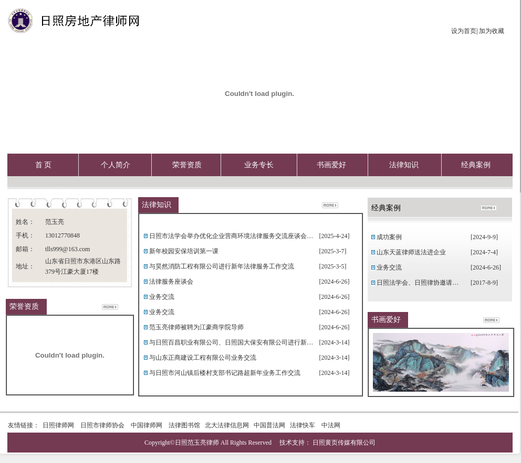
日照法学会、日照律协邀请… (418, 282)
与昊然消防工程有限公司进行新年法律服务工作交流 (221, 266)
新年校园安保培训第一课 (183, 251)
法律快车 (302, 425)
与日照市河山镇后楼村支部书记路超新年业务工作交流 (224, 372)
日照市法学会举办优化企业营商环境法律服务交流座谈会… (231, 236)
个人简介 (115, 165)
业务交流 (161, 296)
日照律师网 (58, 425)
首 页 (43, 165)
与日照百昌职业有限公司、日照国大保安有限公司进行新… (231, 342)
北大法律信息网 (227, 425)
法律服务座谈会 (171, 281)
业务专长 (259, 165)
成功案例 (389, 237)
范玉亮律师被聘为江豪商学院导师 (196, 327)
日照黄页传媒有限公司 (344, 442)
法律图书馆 (184, 425)
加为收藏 (490, 31)
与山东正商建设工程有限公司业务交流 (202, 357)
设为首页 (463, 31)
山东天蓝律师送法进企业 (411, 252)
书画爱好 (331, 165)
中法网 (330, 425)
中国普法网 (269, 425)
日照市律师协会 (102, 425)
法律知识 (404, 165)
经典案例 (476, 165)
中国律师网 (146, 425)
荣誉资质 (187, 165)
